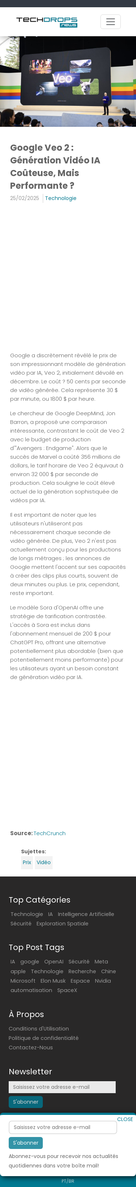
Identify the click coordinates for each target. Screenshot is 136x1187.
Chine (108, 971)
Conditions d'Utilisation (39, 1028)
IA (50, 914)
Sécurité (21, 923)
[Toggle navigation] (110, 21)
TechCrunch (50, 833)
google (29, 961)
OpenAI (53, 961)
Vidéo (44, 862)
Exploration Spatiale (62, 923)
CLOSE (125, 1121)
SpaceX (67, 990)
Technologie (61, 198)
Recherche (82, 971)
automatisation (31, 990)
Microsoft (23, 980)
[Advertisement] (68, 278)
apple (18, 971)
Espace (80, 980)
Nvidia (103, 980)
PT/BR (68, 1181)
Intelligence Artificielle (86, 914)
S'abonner (25, 1144)
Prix (27, 862)
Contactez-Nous (31, 1047)
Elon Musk (53, 980)
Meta (101, 961)
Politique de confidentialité (44, 1038)
